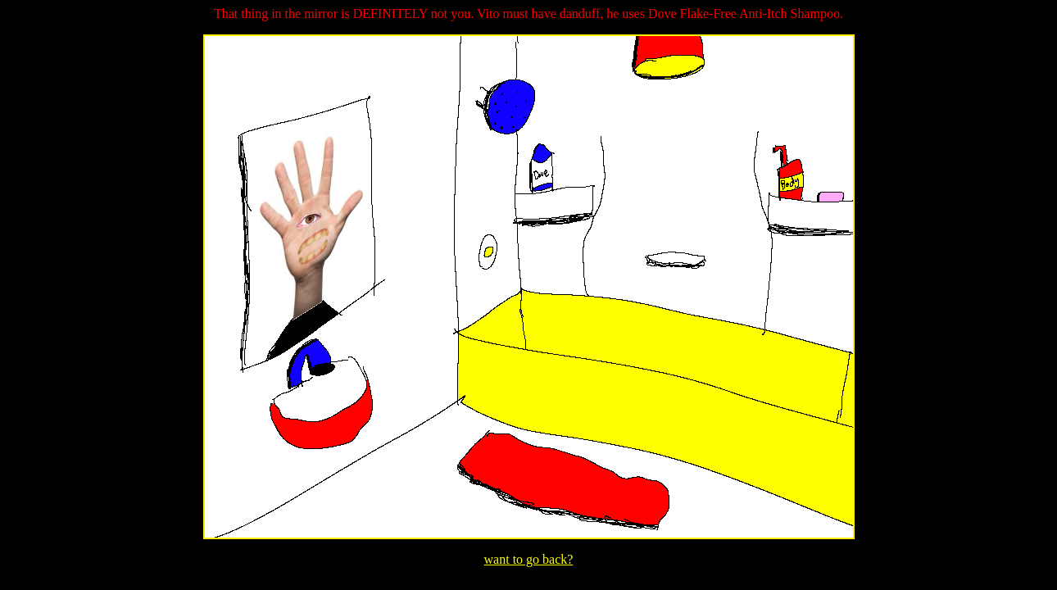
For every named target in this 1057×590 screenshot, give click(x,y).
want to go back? (529, 559)
